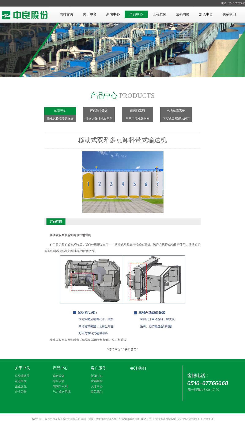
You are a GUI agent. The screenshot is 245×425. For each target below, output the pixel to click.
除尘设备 (59, 381)
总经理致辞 (22, 375)
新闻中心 (113, 14)
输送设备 (60, 110)
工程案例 (159, 14)
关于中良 (90, 14)
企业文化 (21, 386)
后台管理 (208, 419)
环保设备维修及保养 (99, 118)
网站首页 (66, 14)
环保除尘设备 (99, 110)
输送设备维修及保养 (60, 118)
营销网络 (182, 14)
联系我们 (229, 14)
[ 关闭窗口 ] (130, 349)
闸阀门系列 (137, 110)
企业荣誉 (21, 391)
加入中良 (206, 14)
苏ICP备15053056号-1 (190, 419)
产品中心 (136, 14)
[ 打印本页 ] (114, 349)
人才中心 (97, 386)
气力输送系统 (176, 110)
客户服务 (98, 368)
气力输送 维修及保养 (176, 118)
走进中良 (21, 381)
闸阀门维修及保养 (137, 118)
